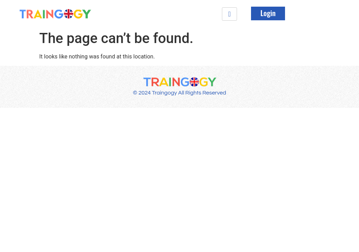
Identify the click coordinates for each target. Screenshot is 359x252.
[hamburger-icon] (229, 14)
